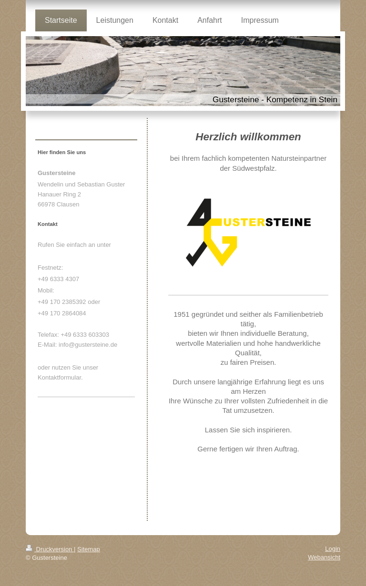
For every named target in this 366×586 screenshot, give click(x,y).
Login (332, 548)
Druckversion (50, 549)
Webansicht (324, 557)
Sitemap (88, 549)
